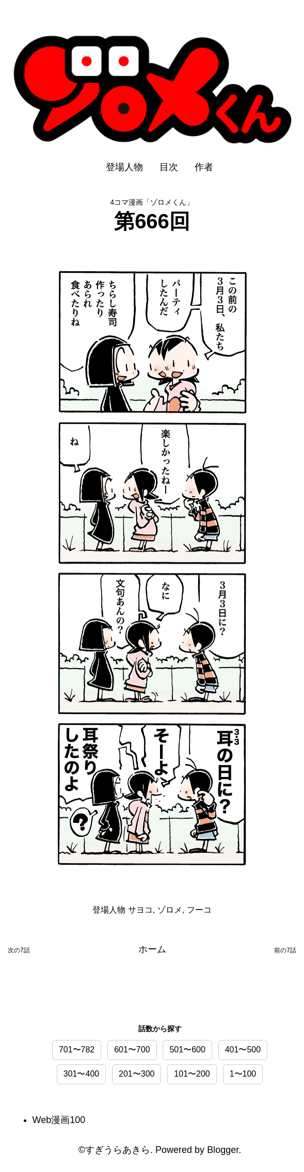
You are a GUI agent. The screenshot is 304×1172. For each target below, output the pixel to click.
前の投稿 (285, 952)
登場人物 (124, 167)
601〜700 (132, 1049)
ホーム (152, 949)
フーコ (199, 909)
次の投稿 (19, 952)
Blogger (222, 1150)
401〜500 (243, 1049)
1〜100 (243, 1073)
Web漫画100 (59, 1120)
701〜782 (76, 1049)
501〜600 (187, 1049)
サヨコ (140, 909)
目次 (168, 167)
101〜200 (192, 1073)
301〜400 (81, 1073)
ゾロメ (169, 909)
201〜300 (136, 1073)
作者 (204, 167)
